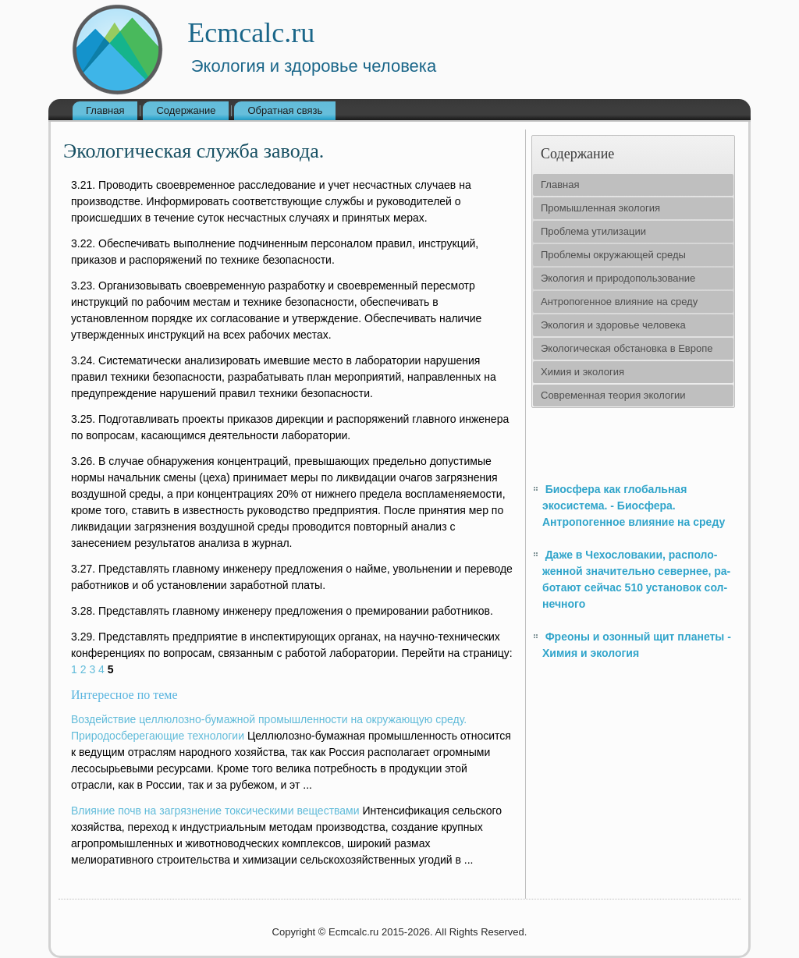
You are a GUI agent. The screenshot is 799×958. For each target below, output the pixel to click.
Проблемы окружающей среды (613, 255)
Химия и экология (582, 372)
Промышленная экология (600, 208)
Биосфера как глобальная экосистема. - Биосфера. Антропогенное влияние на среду (633, 505)
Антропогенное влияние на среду (619, 301)
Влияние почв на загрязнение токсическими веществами (215, 810)
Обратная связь (284, 110)
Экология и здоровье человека (613, 325)
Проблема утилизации (593, 231)
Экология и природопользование (618, 278)
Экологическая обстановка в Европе (626, 348)
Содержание (185, 110)
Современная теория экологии (613, 395)
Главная (105, 110)
